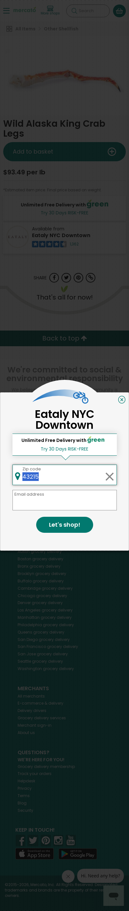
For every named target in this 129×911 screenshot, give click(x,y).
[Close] (121, 400)
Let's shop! (64, 525)
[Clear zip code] (109, 475)
